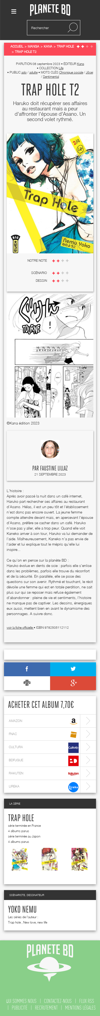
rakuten (44, 774)
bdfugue (44, 761)
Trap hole (21, 818)
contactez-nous (58, 1001)
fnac (44, 734)
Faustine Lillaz (54, 469)
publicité (19, 1008)
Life (61, 68)
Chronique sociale (71, 72)
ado (24, 72)
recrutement (46, 1008)
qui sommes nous (21, 1001)
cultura (44, 748)
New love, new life (35, 922)
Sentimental (51, 77)
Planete (50, 10)
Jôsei (89, 72)
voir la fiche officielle (20, 627)
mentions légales (80, 1008)
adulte (33, 72)
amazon (44, 721)
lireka (44, 787)
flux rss (86, 1001)
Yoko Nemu (22, 910)
